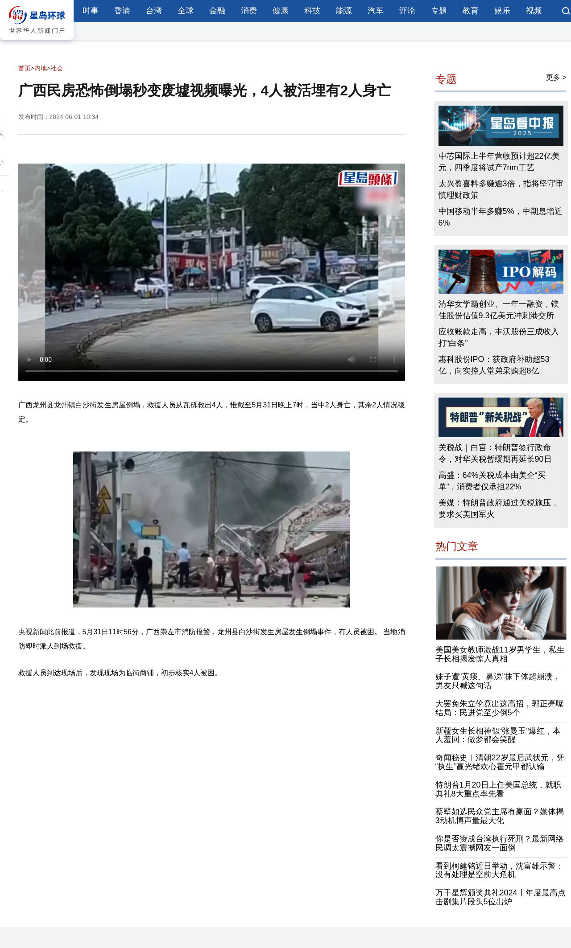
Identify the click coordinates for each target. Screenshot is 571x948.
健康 (281, 10)
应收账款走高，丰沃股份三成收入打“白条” (499, 337)
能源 (344, 10)
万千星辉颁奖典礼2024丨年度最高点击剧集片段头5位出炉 (500, 897)
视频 (534, 10)
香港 (122, 10)
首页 (24, 68)
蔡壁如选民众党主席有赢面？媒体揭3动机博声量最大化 (499, 816)
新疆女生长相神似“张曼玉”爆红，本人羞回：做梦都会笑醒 (498, 735)
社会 (56, 68)
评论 (407, 10)
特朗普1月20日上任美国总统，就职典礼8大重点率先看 (498, 789)
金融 (217, 10)
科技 (312, 10)
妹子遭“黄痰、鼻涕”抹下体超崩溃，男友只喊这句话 (498, 681)
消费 (249, 10)
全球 (186, 10)
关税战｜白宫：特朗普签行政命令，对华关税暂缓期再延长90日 (495, 453)
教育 (471, 10)
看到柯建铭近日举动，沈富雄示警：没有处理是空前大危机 (499, 870)
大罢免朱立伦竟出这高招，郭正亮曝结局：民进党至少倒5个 (499, 708)
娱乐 (502, 10)
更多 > (556, 77)
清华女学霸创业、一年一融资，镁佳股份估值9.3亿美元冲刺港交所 (499, 310)
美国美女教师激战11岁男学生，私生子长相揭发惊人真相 (500, 654)
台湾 (154, 10)
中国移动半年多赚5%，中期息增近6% (501, 217)
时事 (91, 10)
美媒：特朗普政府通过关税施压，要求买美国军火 (499, 508)
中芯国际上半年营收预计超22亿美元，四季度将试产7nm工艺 (499, 162)
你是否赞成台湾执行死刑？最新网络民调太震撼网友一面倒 (499, 843)
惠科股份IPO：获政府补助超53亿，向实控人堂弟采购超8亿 (494, 365)
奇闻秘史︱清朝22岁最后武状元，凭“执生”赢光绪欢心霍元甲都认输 (500, 762)
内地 (40, 68)
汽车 (376, 10)
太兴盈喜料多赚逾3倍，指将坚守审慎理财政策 (501, 189)
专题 (439, 10)
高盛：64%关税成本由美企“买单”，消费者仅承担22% (492, 481)
